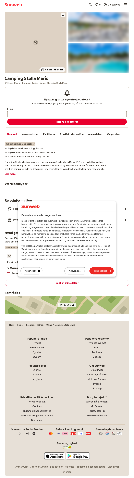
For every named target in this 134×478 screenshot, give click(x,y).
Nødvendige (77, 271)
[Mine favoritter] (97, 5)
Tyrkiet (37, 342)
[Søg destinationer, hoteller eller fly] (90, 5)
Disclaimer (37, 420)
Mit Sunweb (97, 406)
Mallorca (97, 352)
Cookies (37, 406)
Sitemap (97, 388)
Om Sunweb (97, 369)
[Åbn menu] (125, 4)
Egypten (37, 352)
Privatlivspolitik (37, 401)
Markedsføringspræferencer (37, 415)
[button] (35, 42)
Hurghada (37, 379)
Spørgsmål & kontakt (97, 401)
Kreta (97, 347)
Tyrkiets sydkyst (97, 342)
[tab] (12, 134)
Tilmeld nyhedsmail (97, 415)
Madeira (97, 356)
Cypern (37, 356)
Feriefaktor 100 (97, 410)
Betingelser (56, 466)
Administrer (32, 271)
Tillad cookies (102, 271)
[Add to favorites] (63, 15)
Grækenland (37, 347)
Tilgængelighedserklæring (37, 410)
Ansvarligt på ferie (97, 374)
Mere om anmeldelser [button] (16, 241)
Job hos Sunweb (97, 379)
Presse (97, 383)
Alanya (37, 369)
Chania (37, 374)
